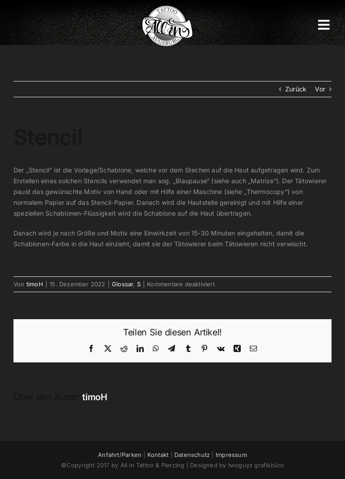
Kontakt (157, 454)
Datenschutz (192, 454)
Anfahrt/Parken (120, 454)
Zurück (295, 89)
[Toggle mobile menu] (325, 25)
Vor (320, 89)
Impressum (231, 454)
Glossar (122, 284)
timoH (35, 284)
